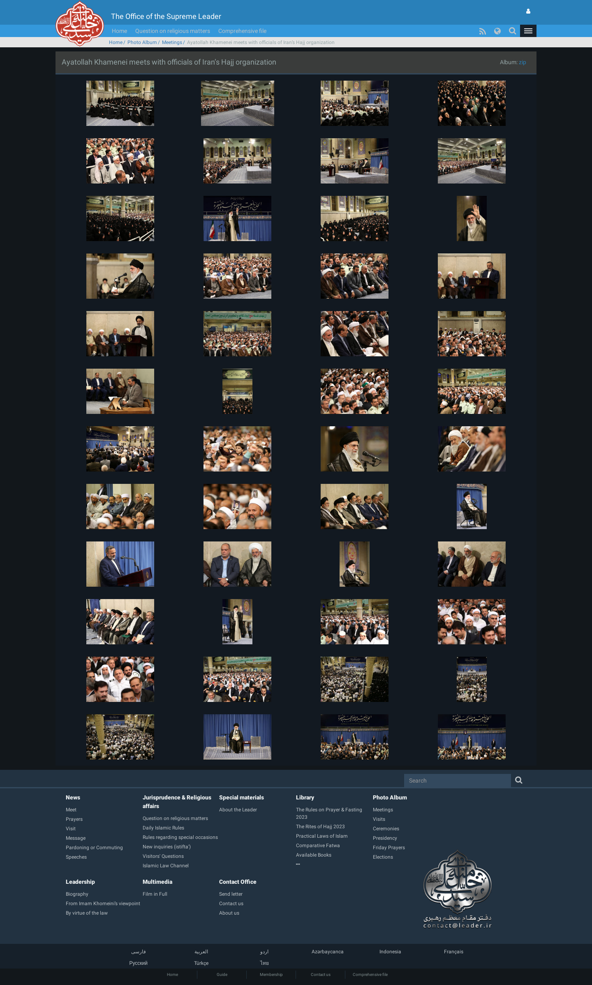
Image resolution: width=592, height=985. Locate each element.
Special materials (241, 797)
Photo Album (142, 42)
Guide (222, 974)
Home (119, 31)
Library (305, 797)
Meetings (172, 42)
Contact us (321, 974)
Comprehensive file (242, 31)
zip (522, 62)
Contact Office (238, 881)
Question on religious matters (172, 31)
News (73, 797)
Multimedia (157, 881)
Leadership (80, 881)
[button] (528, 31)
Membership (271, 974)
